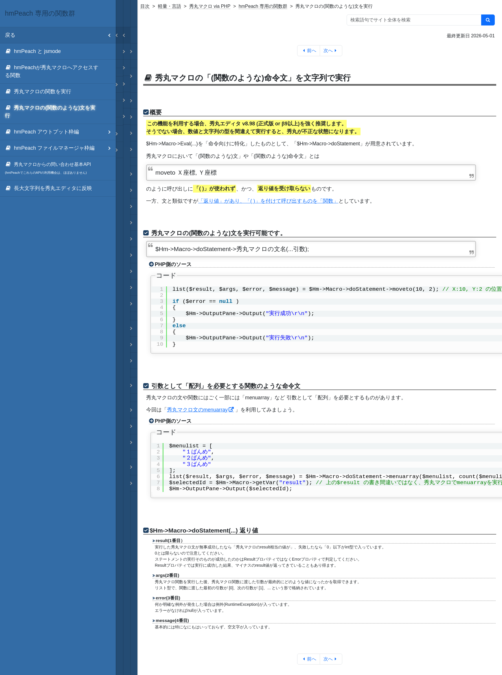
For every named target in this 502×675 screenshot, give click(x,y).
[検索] (488, 19)
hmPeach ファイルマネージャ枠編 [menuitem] (60, 148)
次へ (331, 50)
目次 (145, 6)
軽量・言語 (169, 6)
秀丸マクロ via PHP (209, 6)
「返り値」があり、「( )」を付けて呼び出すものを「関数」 (268, 201)
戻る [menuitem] (60, 35)
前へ (308, 50)
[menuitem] (58, 51)
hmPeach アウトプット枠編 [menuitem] (60, 132)
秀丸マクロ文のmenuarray (197, 410)
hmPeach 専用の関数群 (263, 6)
